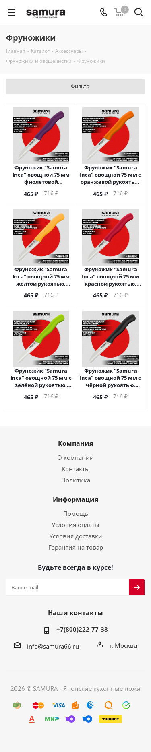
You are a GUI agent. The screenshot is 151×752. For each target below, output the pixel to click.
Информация (75, 499)
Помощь (75, 513)
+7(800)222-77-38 (82, 629)
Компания (75, 443)
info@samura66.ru (53, 646)
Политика (75, 480)
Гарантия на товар (75, 547)
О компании (75, 457)
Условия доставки (75, 536)
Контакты (76, 469)
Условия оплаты (75, 525)
